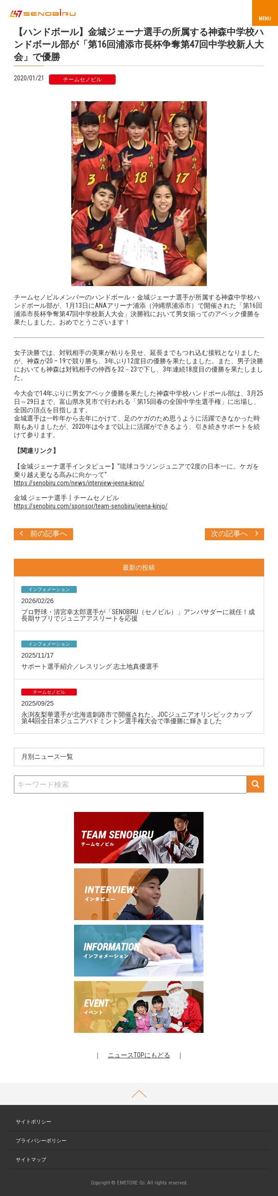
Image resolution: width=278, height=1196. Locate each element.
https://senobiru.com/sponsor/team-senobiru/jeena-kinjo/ (90, 506)
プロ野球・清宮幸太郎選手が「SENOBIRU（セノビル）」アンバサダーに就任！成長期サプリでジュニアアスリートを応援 (138, 615)
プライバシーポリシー (41, 1141)
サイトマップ (31, 1160)
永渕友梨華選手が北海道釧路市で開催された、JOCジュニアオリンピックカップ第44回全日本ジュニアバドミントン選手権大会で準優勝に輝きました (136, 717)
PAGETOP (139, 1094)
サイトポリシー (33, 1122)
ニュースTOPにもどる (139, 1055)
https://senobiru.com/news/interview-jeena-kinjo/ (79, 483)
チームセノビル (82, 79)
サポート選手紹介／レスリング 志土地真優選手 (90, 666)
